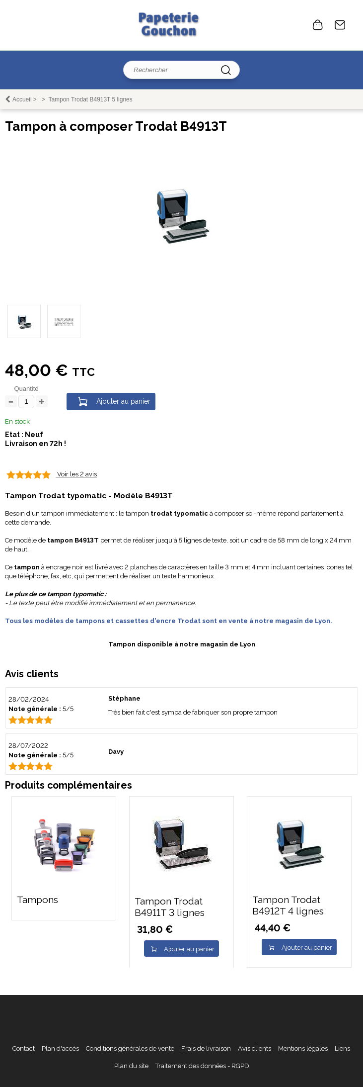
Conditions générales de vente (130, 1048)
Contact (340, 25)
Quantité (26, 388)
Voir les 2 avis (77, 474)
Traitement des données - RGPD (202, 1066)
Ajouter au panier (123, 401)
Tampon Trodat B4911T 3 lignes (170, 907)
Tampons (37, 900)
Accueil (22, 99)
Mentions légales (303, 1048)
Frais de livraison (206, 1048)
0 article (318, 25)
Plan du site (131, 1066)
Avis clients (254, 1048)
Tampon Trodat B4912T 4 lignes (288, 905)
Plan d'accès (60, 1048)
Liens (342, 1048)
